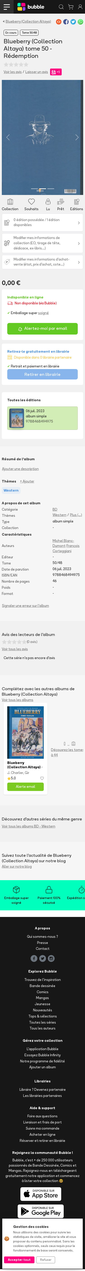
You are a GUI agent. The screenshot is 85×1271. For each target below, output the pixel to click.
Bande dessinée (42, 987)
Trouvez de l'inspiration (42, 981)
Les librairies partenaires (42, 1097)
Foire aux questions (42, 1118)
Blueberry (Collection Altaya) (28, 21)
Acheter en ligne (42, 1136)
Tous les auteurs (42, 1030)
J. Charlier (15, 774)
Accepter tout (19, 1259)
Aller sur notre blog (17, 868)
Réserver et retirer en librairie (42, 1142)
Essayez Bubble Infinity (42, 1057)
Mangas (42, 1000)
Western (59, 517)
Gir (27, 774)
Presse (42, 944)
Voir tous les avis (15, 651)
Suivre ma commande (42, 1130)
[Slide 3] (50, 190)
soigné (43, 315)
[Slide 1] (34, 190)
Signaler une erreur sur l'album (25, 608)
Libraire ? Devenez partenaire (42, 1091)
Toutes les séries (42, 1024)
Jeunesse (42, 1006)
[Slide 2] (42, 190)
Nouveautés (42, 1012)
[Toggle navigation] (7, 7)
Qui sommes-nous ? (42, 938)
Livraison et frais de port (42, 1124)
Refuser (45, 1259)
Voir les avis (13, 72)
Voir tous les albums (17, 702)
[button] (8, 138)
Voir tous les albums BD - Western (28, 828)
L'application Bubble (42, 1051)
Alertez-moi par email (42, 330)
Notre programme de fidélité (42, 1063)
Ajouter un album (42, 1069)
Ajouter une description (20, 470)
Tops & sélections (42, 1018)
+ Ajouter (27, 483)
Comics (43, 994)
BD (55, 511)
